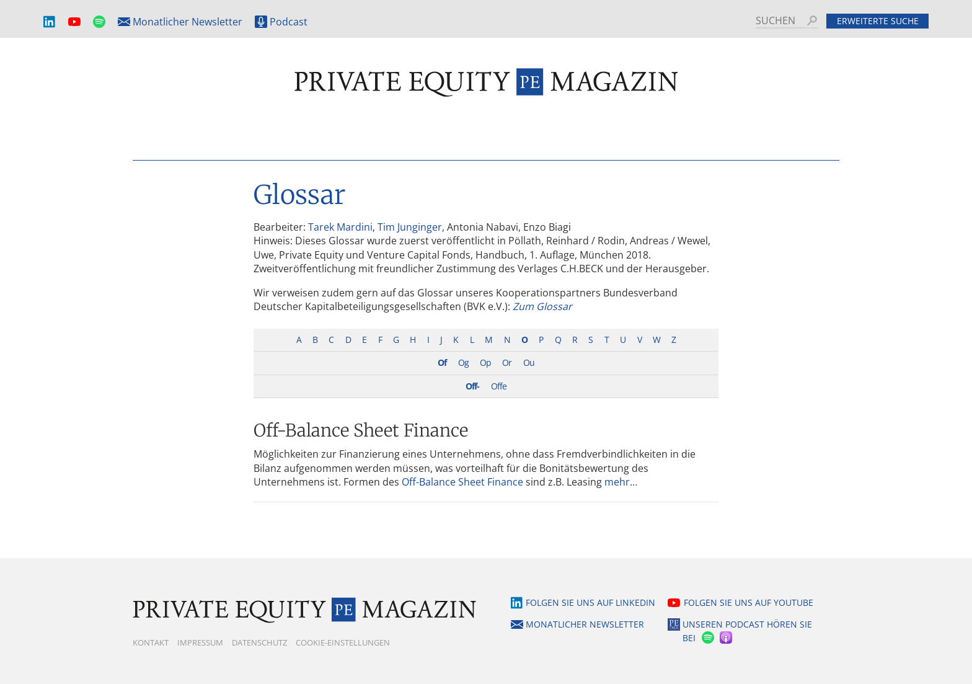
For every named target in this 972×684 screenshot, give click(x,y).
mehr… (620, 482)
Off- (472, 386)
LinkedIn (49, 22)
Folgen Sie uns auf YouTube (748, 602)
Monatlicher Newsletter (187, 22)
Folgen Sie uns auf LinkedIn (590, 602)
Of (442, 362)
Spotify (99, 22)
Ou (528, 362)
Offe (498, 386)
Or (506, 362)
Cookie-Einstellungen (343, 642)
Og (463, 362)
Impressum (200, 642)
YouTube (74, 22)
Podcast (288, 22)
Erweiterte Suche (878, 21)
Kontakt (151, 642)
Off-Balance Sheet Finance (361, 430)
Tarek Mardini (340, 227)
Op (485, 362)
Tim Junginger (410, 227)
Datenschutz (259, 642)
